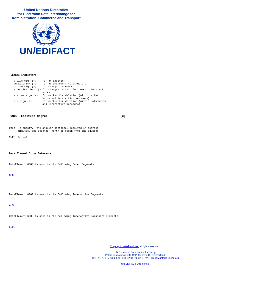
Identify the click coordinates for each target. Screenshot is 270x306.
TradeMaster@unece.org (165, 285)
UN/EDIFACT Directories (135, 291)
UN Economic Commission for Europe (135, 279)
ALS (11, 228)
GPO (11, 195)
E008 (12, 253)
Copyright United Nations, (124, 274)
